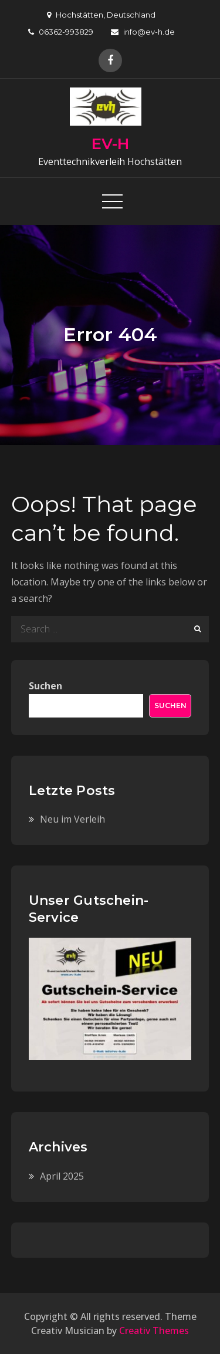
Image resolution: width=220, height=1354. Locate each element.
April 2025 (62, 1176)
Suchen (45, 685)
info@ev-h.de (143, 31)
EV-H (110, 143)
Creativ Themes (154, 1330)
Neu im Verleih (72, 819)
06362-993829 (60, 31)
